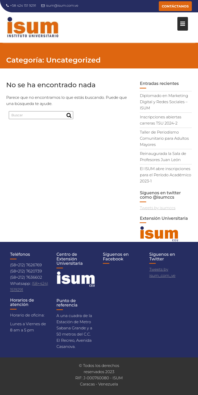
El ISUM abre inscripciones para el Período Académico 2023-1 (165, 174)
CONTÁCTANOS (175, 6)
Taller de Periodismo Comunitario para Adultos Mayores (164, 138)
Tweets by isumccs (157, 207)
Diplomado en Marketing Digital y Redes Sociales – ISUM (164, 101)
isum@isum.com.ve (59, 5)
